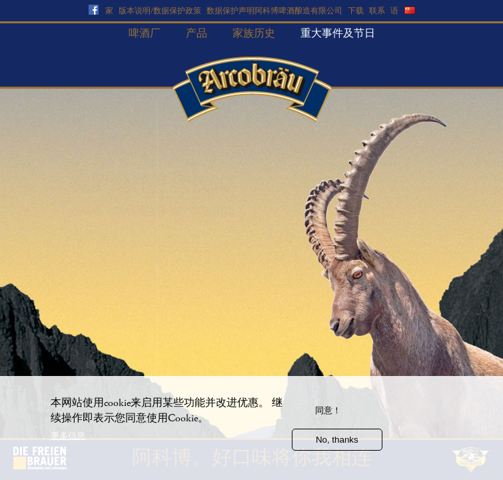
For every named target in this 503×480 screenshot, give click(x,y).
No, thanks (337, 446)
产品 (196, 34)
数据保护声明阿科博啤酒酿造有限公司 (274, 11)
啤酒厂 (145, 34)
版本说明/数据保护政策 (160, 11)
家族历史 (254, 34)
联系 (377, 11)
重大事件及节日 (337, 34)
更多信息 (68, 442)
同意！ (328, 417)
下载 (356, 11)
